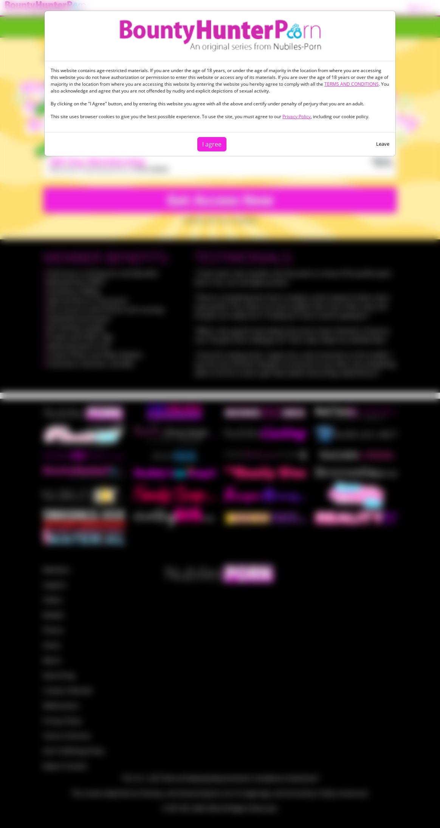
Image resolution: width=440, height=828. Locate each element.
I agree (212, 144)
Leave (382, 143)
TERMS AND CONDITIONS (351, 84)
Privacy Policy (296, 116)
